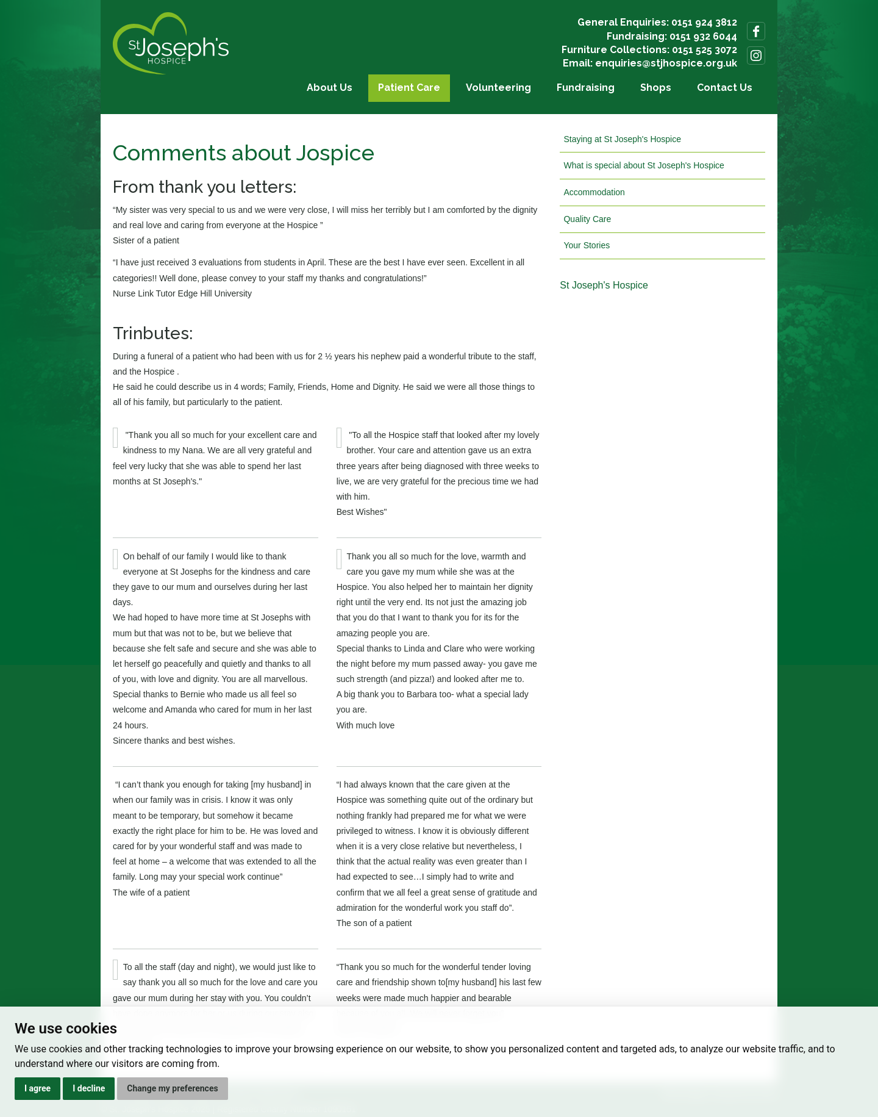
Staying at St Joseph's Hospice (622, 139)
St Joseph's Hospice (604, 285)
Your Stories (586, 245)
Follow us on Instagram (756, 55)
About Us (329, 87)
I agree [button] (37, 1088)
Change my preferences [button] (172, 1088)
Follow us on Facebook (756, 31)
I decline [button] (89, 1088)
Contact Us (724, 87)
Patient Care (409, 87)
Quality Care (587, 219)
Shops (655, 87)
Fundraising (586, 87)
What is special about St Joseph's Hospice (643, 165)
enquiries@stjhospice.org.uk (666, 63)
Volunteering (498, 87)
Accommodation (593, 192)
